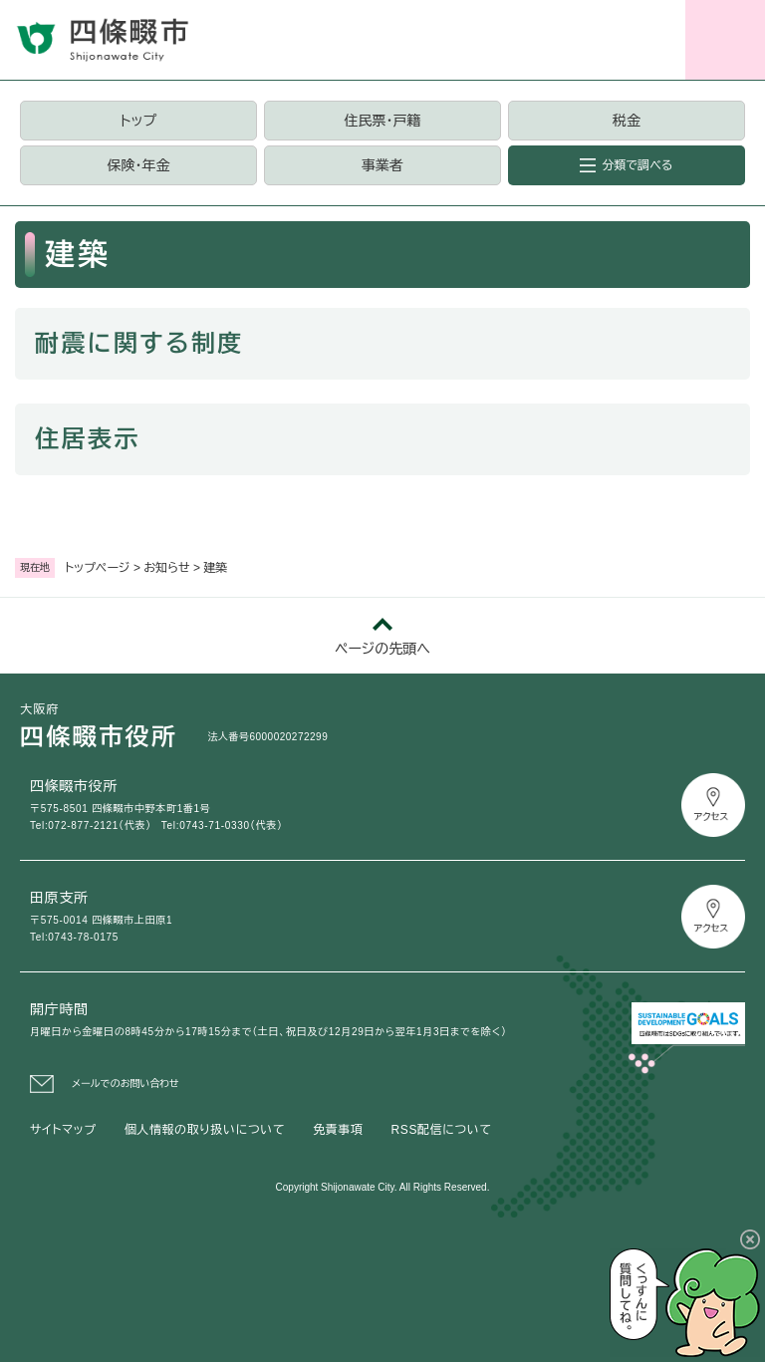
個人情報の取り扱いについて (205, 1130)
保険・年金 (138, 165)
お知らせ (166, 568)
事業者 (382, 165)
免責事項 (338, 1130)
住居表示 (87, 438)
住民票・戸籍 (382, 121)
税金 (626, 121)
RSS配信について (441, 1130)
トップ (138, 121)
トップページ (97, 568)
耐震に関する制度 (139, 343)
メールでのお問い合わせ (125, 1083)
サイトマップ (63, 1130)
